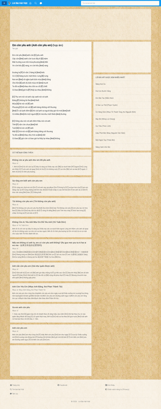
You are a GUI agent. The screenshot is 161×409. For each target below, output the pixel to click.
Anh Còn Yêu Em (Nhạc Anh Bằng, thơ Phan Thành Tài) (37, 286)
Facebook (63, 385)
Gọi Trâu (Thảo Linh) (103, 126)
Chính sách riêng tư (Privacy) (118, 389)
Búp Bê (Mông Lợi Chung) (105, 119)
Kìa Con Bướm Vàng (103, 91)
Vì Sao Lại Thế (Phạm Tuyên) (106, 105)
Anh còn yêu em (19, 328)
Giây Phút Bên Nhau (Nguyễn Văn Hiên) (110, 133)
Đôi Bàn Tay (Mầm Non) (105, 98)
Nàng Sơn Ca (100, 84)
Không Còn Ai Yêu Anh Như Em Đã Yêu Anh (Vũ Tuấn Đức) (39, 222)
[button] (4, 3)
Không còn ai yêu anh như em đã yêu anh (31, 160)
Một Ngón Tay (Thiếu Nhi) (105, 140)
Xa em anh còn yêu (21, 307)
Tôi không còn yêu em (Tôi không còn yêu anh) (34, 201)
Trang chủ (16, 385)
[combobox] (120, 3)
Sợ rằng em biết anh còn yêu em (27, 180)
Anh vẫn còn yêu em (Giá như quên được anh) (33, 266)
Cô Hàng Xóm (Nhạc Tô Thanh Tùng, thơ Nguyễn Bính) (116, 112)
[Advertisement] (76, 24)
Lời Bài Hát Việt (84, 401)
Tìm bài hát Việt (18, 389)
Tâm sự (15, 394)
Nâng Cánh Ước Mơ (103, 147)
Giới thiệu (111, 385)
